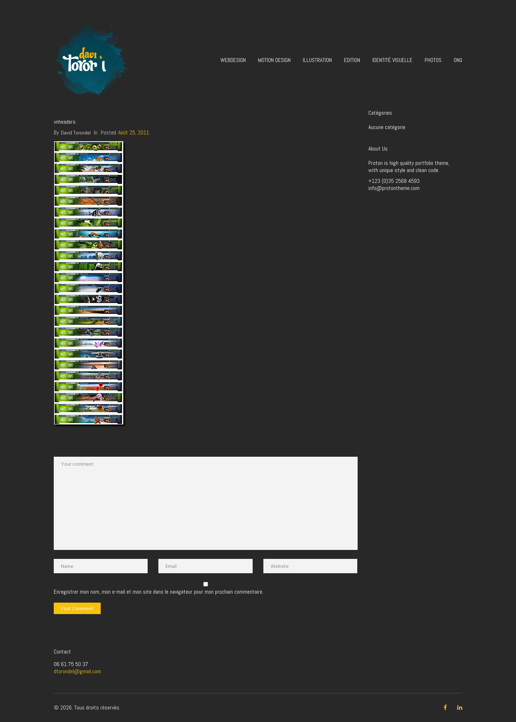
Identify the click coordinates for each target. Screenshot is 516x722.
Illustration (317, 60)
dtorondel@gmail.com (77, 671)
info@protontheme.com (394, 188)
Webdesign (233, 60)
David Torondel (76, 132)
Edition (352, 60)
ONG (458, 60)
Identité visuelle (392, 60)
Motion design (274, 60)
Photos (433, 60)
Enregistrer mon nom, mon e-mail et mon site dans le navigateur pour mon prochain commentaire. (158, 591)
